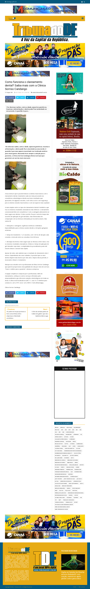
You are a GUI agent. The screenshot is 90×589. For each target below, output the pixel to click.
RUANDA (71, 495)
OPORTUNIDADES (76, 488)
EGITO (72, 457)
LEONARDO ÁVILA (77, 481)
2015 (62, 429)
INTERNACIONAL (74, 476)
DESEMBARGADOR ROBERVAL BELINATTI (63, 453)
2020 (73, 429)
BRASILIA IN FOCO (59, 443)
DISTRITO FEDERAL (74, 455)
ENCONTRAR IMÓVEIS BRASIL (61, 464)
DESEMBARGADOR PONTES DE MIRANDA (73, 450)
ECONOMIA (66, 457)
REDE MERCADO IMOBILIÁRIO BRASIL (75, 492)
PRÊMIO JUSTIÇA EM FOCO (60, 492)
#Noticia (57, 429)
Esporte (82, 464)
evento (62, 467)
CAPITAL (66, 443)
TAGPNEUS (75, 497)
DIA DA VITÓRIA (77, 453)
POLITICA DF (67, 490)
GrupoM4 (70, 474)
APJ (81, 434)
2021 (77, 429)
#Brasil (56, 427)
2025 (59, 432)
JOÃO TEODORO (58, 478)
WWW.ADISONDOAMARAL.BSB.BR (62, 506)
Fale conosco (82, 586)
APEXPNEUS (76, 434)
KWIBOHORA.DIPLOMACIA (66, 481)
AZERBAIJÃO (72, 439)
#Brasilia (62, 427)
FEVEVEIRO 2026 (78, 469)
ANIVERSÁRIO (69, 434)
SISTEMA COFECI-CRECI (60, 497)
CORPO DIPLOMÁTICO (69, 448)
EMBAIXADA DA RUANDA (72, 460)
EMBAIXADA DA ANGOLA (60, 460)
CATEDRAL (72, 443)
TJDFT (60, 499)
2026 (63, 432)
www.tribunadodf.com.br (40, 92)
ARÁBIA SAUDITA (58, 436)
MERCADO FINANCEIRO (67, 485)
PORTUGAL (74, 490)
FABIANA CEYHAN (70, 467)
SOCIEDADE (69, 497)
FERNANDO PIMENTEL (59, 469)
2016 (66, 429)
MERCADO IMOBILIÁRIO (60, 488)
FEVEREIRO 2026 (69, 469)
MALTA (81, 483)
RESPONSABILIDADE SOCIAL (61, 495)
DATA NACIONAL (58, 450)
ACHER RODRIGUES (70, 432)
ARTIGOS (66, 436)
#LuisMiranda (77, 427)
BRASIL (74, 441)
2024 (56, 432)
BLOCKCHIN (68, 441)
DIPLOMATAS (65, 455)
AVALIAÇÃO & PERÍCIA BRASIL (61, 439)
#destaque (69, 427)
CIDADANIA (64, 446)
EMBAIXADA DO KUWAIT (60, 462)
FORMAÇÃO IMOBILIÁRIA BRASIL (62, 471)
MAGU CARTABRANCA (73, 483)
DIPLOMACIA (57, 455)
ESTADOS (57, 467)
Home (74, 586)
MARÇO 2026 (57, 485)
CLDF (70, 446)
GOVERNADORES (78, 471)
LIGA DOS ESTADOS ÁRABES (61, 483)
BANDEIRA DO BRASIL (59, 441)
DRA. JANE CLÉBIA (58, 457)
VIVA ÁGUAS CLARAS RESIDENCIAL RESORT (64, 504)
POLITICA (61, 490)
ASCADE (71, 436)
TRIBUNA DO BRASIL (59, 502)
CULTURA (78, 448)
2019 (69, 429)
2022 (80, 429)
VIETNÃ (75, 502)
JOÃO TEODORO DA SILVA (69, 478)
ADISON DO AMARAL (59, 434)
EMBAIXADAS (70, 462)
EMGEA (76, 462)
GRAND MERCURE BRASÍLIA (60, 474)
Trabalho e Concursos (68, 499)
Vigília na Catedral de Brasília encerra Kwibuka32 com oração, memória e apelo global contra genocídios (72, 575)
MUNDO (68, 488)
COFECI (74, 446)
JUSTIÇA (56, 481)
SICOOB (76, 495)
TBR (81, 497)
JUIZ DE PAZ (79, 478)
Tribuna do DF (68, 502)
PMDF (56, 490)
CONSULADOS (80, 446)
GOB (72, 471)
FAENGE (77, 467)
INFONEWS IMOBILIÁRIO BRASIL (62, 476)
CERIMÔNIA (57, 446)
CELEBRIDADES (79, 443)
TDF (56, 499)
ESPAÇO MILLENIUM (73, 464)
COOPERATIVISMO (59, 448)
